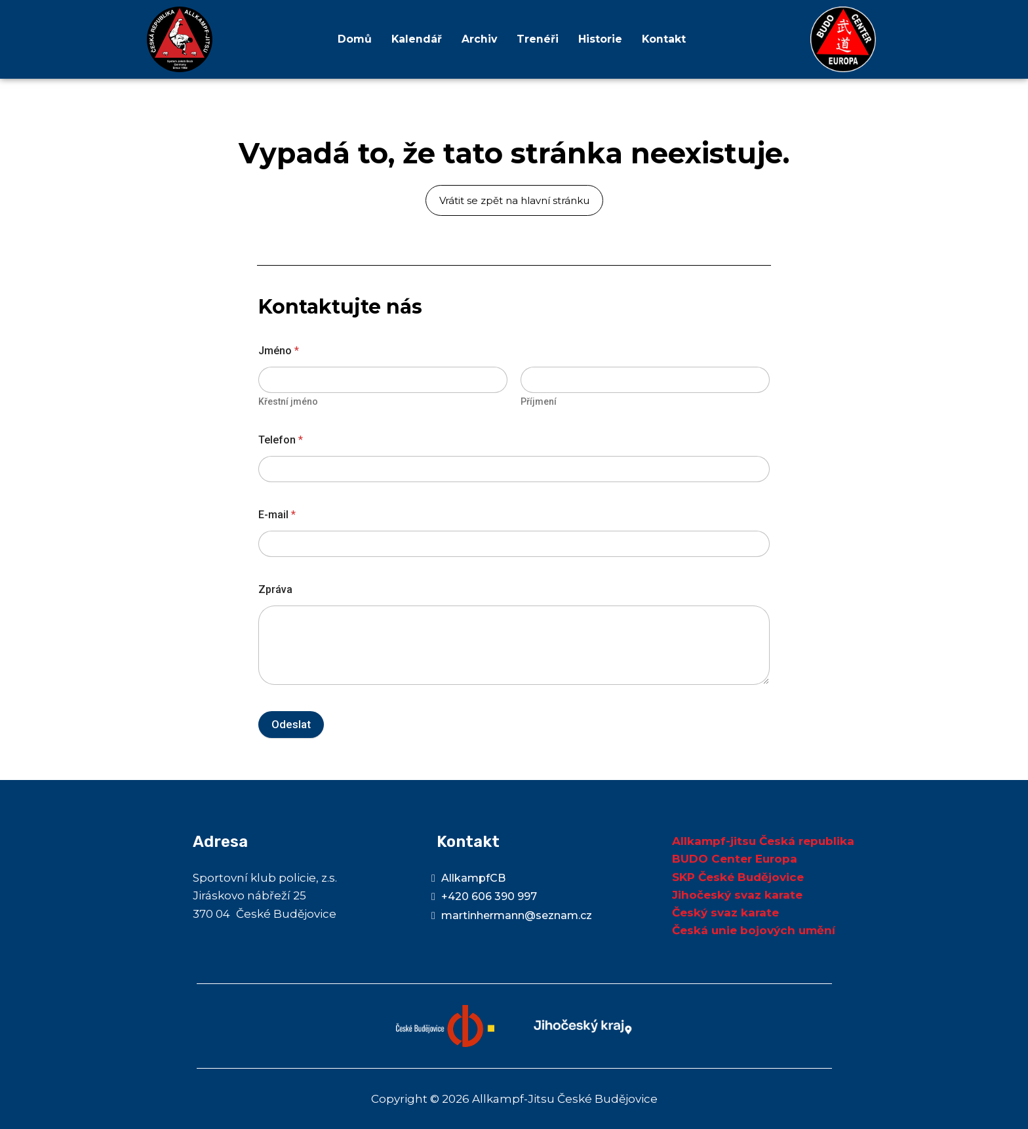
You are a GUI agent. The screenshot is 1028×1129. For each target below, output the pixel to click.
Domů (353, 39)
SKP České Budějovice (738, 877)
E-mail (277, 514)
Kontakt (664, 39)
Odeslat (291, 724)
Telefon (280, 440)
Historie (600, 39)
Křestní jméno (288, 401)
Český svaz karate (725, 912)
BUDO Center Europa (734, 858)
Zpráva (275, 589)
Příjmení (539, 401)
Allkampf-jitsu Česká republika (763, 841)
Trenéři (538, 39)
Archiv (479, 39)
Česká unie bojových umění (753, 930)
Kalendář (415, 39)
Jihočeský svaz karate (737, 894)
